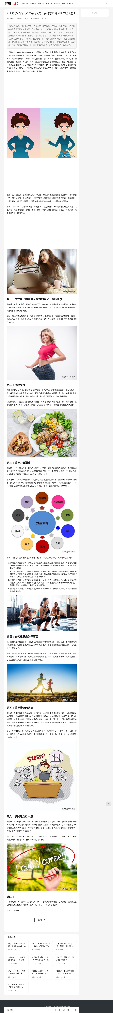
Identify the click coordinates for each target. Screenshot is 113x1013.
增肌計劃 (57, 3)
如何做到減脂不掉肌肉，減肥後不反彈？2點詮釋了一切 (40, 972)
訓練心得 (41, 3)
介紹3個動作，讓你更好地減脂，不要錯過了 (17, 958)
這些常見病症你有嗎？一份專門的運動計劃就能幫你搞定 (41, 945)
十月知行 (10, 18)
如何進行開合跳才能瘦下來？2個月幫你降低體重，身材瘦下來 (65, 972)
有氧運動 (33, 3)
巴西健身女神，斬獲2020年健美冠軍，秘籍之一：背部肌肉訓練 (41, 958)
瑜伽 (63, 3)
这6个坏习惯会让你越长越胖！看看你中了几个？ (17, 972)
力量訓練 (49, 3)
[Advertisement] (42, 90)
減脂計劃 (25, 3)
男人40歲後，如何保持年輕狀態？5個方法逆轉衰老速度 (17, 986)
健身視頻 (70, 3)
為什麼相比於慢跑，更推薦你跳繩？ (65, 958)
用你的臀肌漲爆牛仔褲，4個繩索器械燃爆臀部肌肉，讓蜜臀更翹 (65, 945)
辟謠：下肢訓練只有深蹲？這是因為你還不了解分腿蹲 (17, 945)
